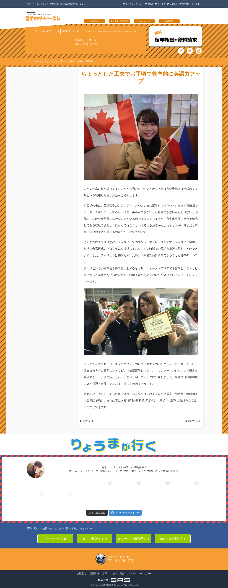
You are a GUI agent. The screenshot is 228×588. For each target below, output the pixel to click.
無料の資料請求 (173, 539)
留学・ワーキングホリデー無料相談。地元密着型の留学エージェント (57, 4)
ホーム (28, 61)
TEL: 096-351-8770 (85, 43)
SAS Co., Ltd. (115, 585)
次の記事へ (193, 421)
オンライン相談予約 (134, 539)
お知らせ (39, 61)
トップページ (55, 539)
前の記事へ (88, 421)
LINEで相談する (94, 539)
